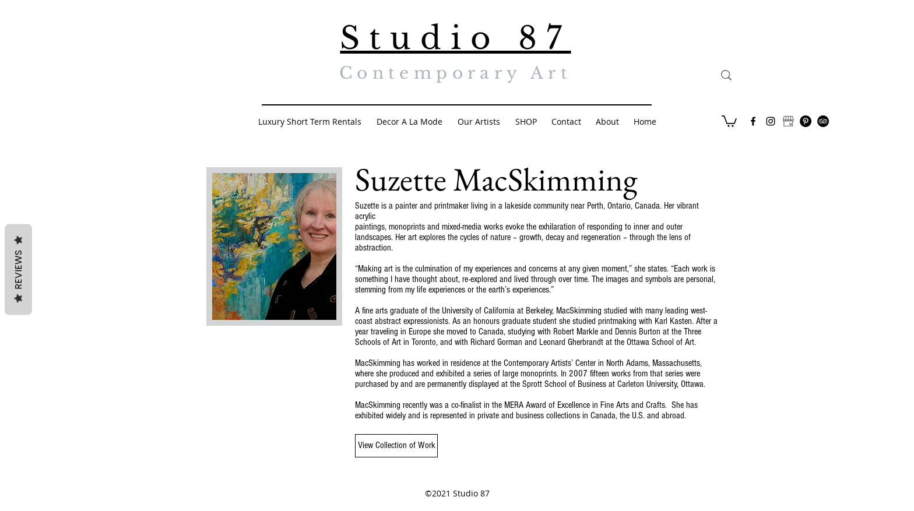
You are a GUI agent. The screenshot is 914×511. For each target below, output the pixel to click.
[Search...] (780, 75)
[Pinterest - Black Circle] (805, 121)
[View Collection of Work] (396, 445)
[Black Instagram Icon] (770, 121)
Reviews (18, 269)
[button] (729, 120)
